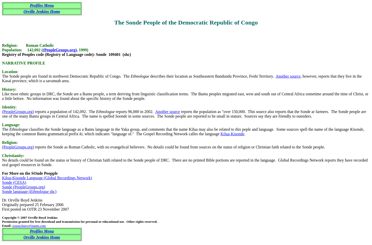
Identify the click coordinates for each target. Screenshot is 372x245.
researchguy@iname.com (29, 226)
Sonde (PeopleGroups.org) (23, 187)
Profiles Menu (42, 5)
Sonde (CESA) (14, 182)
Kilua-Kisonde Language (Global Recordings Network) (47, 178)
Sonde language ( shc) (29, 191)
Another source (288, 76)
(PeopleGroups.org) (60, 50)
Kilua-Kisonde (232, 134)
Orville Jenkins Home (42, 11)
